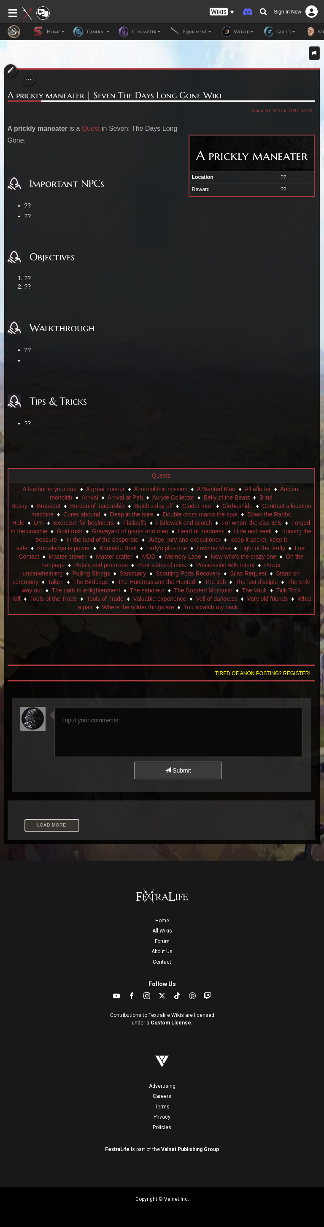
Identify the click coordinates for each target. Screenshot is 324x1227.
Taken (55, 581)
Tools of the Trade (53, 598)
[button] (222, 12)
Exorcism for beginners (83, 522)
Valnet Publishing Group (190, 1149)
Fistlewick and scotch (184, 522)
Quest (91, 128)
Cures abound (81, 514)
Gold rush (70, 531)
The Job (215, 581)
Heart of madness (201, 531)
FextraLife (117, 1149)
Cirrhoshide (237, 506)
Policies (162, 1127)
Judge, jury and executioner (184, 539)
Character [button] (139, 32)
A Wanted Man (216, 489)
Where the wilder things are (138, 607)
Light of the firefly (262, 548)
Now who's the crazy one (243, 556)
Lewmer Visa (214, 548)
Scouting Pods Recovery (188, 573)
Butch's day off (153, 506)
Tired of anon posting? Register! (262, 673)
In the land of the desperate (102, 539)
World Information (21, 56)
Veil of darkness (217, 598)
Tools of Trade (105, 598)
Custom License (171, 1023)
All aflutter (258, 489)
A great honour (105, 489)
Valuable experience (159, 598)
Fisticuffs (134, 522)
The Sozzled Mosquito (203, 590)
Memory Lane (183, 556)
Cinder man (197, 506)
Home (162, 921)
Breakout (49, 506)
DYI (38, 522)
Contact (162, 962)
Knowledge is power (63, 548)
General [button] (91, 32)
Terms (162, 1107)
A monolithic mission (161, 489)
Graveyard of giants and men (130, 531)
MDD (149, 556)
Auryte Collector (173, 497)
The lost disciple (256, 581)
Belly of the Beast (227, 497)
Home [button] (49, 32)
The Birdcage (90, 581)
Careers (162, 1096)
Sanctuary (132, 573)
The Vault (254, 590)
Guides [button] (278, 32)
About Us (162, 951)
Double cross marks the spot (200, 514)
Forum (162, 941)
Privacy (162, 1117)
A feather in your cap (49, 489)
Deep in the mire (132, 514)
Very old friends (267, 598)
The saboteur (147, 590)
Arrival (89, 497)
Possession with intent (225, 565)
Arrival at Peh (125, 497)
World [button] (237, 32)
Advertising (162, 1086)
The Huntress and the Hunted (156, 581)
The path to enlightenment (85, 590)
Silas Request (248, 573)
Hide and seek (253, 531)
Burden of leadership (97, 506)
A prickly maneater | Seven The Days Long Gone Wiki (114, 95)
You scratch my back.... (214, 607)
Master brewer (67, 556)
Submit (178, 770)
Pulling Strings (91, 573)
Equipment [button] (190, 32)
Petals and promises (101, 565)
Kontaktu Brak (118, 548)
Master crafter (114, 556)
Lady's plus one (166, 548)
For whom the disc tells (251, 522)
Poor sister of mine (162, 565)
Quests (56, 56)
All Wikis (162, 931)
